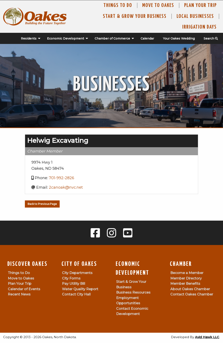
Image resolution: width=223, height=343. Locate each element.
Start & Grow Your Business (135, 16)
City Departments (77, 273)
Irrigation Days (199, 27)
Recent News (19, 294)
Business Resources (133, 292)
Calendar (147, 38)
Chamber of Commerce (112, 38)
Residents (28, 38)
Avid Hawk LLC (207, 337)
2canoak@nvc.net (66, 187)
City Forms (71, 278)
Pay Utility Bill (73, 284)
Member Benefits (185, 284)
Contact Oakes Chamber (191, 294)
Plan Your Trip (200, 5)
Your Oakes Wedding (179, 38)
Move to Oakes (21, 278)
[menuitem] (28, 38)
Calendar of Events (24, 289)
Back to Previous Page (42, 203)
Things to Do (117, 5)
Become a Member (186, 273)
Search (211, 38)
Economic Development (65, 38)
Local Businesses (195, 16)
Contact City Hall (76, 294)
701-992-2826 (61, 178)
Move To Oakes (158, 5)
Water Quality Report (80, 289)
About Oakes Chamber (190, 289)
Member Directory (186, 278)
